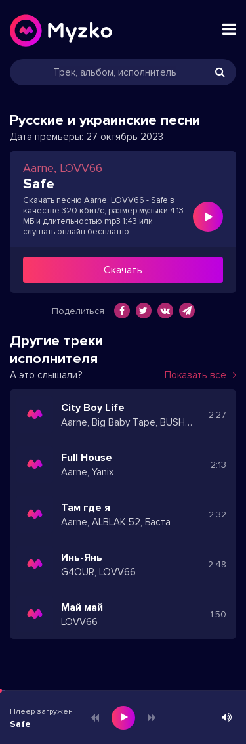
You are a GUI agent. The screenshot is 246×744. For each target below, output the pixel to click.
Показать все (200, 375)
